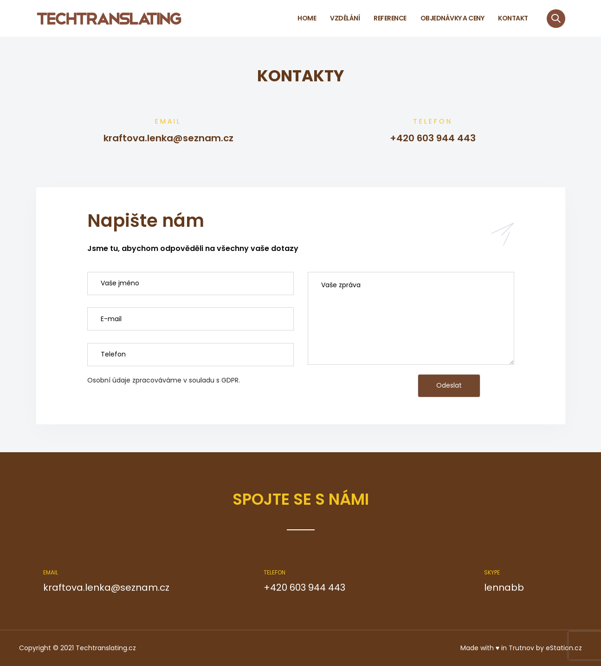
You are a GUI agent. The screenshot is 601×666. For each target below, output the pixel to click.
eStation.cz (564, 648)
